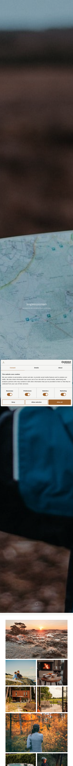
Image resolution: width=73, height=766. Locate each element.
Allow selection (36, 402)
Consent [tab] (12, 368)
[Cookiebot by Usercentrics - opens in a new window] (63, 362)
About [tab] (60, 368)
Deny (13, 402)
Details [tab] (36, 368)
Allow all (59, 402)
